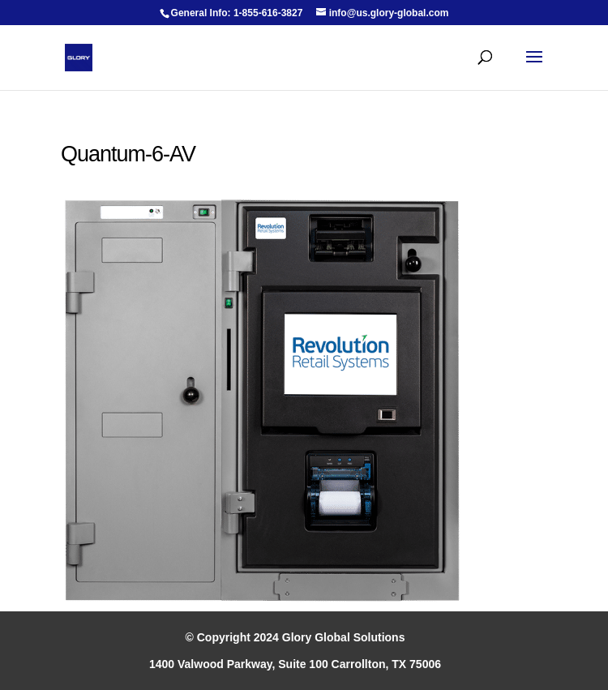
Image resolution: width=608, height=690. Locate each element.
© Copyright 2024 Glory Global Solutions (295, 637)
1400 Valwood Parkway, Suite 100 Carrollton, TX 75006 (295, 664)
